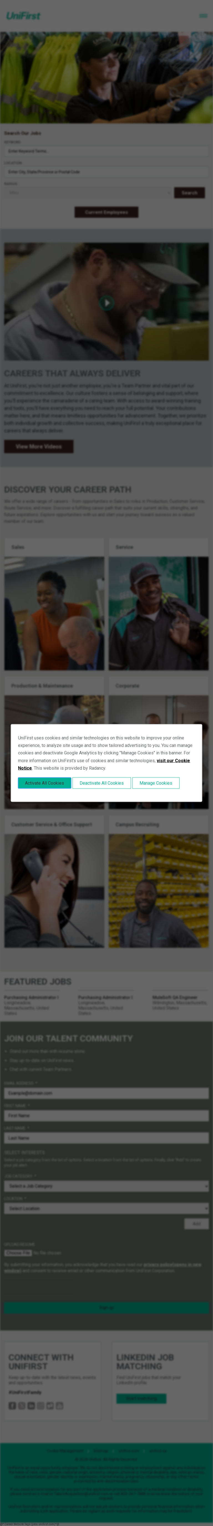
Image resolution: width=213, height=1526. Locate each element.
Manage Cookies (156, 782)
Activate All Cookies (44, 782)
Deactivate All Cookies (102, 782)
